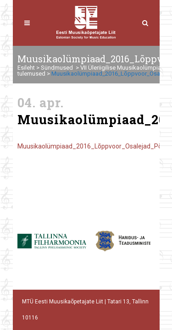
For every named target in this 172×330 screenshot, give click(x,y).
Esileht (26, 67)
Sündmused (57, 67)
